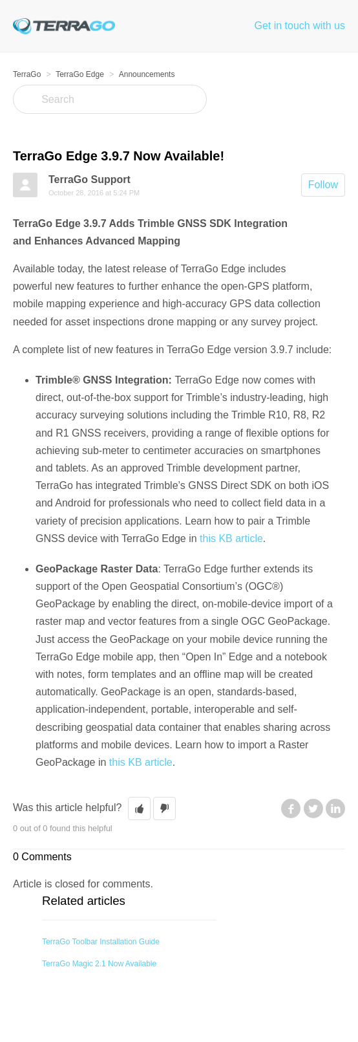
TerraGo (27, 74)
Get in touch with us (299, 25)
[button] (139, 808)
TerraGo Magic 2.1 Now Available (99, 963)
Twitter (313, 808)
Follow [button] (323, 184)
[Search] (110, 99)
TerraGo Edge (80, 74)
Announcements (147, 74)
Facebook (290, 808)
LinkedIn (335, 808)
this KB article (231, 538)
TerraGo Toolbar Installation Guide (101, 941)
